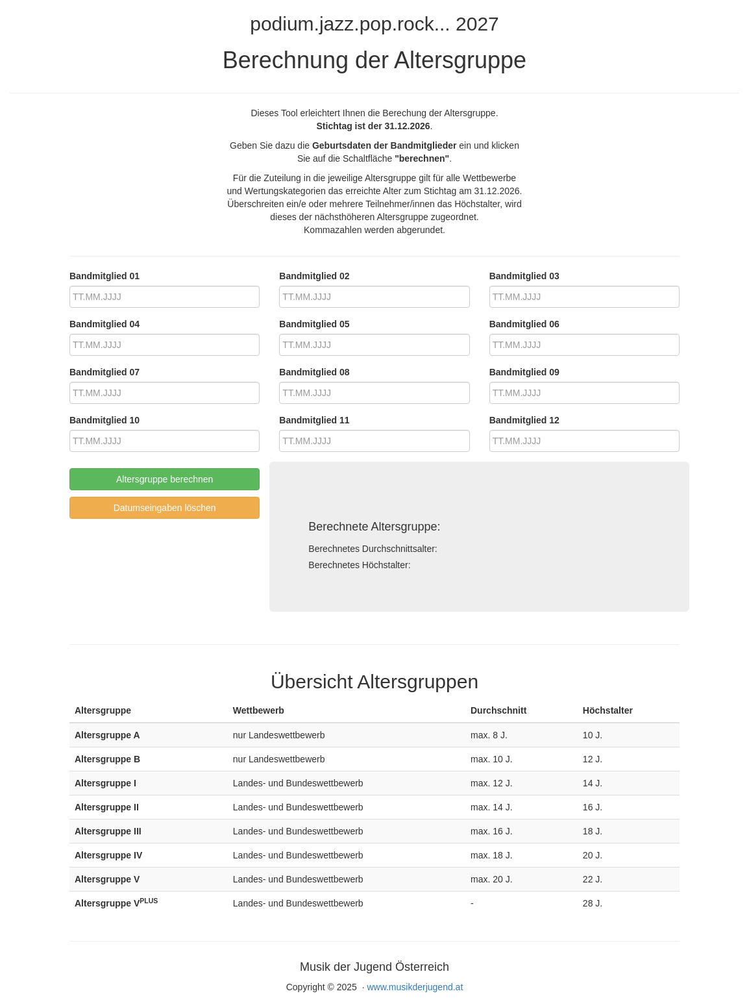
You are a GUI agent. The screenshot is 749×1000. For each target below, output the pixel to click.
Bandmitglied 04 (104, 324)
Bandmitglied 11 (314, 420)
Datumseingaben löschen (165, 508)
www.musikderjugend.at (415, 987)
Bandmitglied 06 (524, 324)
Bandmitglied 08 (314, 372)
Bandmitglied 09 (524, 372)
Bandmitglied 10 (104, 420)
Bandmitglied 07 (104, 372)
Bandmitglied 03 (524, 276)
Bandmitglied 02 (314, 276)
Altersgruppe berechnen (164, 479)
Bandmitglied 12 (524, 420)
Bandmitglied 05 (314, 324)
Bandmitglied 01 (104, 276)
